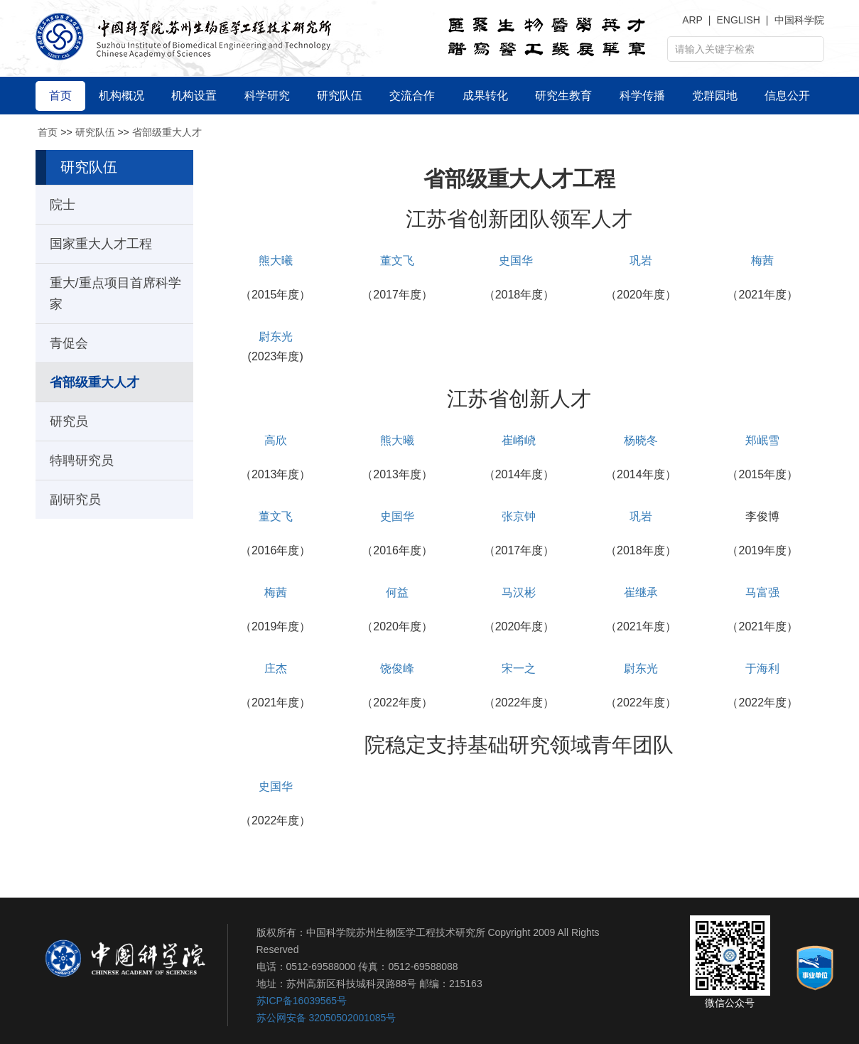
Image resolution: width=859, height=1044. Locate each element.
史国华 (516, 260)
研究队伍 (95, 132)
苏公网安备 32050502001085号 (326, 1017)
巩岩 (641, 260)
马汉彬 (519, 592)
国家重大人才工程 (101, 244)
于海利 (762, 668)
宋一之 (519, 668)
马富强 (762, 592)
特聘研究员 (82, 460)
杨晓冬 (641, 440)
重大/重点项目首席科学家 (115, 293)
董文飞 (397, 260)
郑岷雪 (762, 440)
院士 (62, 205)
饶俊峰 (397, 668)
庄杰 (275, 668)
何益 (397, 592)
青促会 (69, 343)
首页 (48, 132)
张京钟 (519, 516)
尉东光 (276, 336)
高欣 (275, 440)
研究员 (69, 421)
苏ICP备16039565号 (301, 1000)
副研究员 (75, 500)
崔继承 (641, 592)
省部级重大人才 (167, 132)
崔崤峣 (519, 440)
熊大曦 (276, 260)
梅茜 (762, 260)
